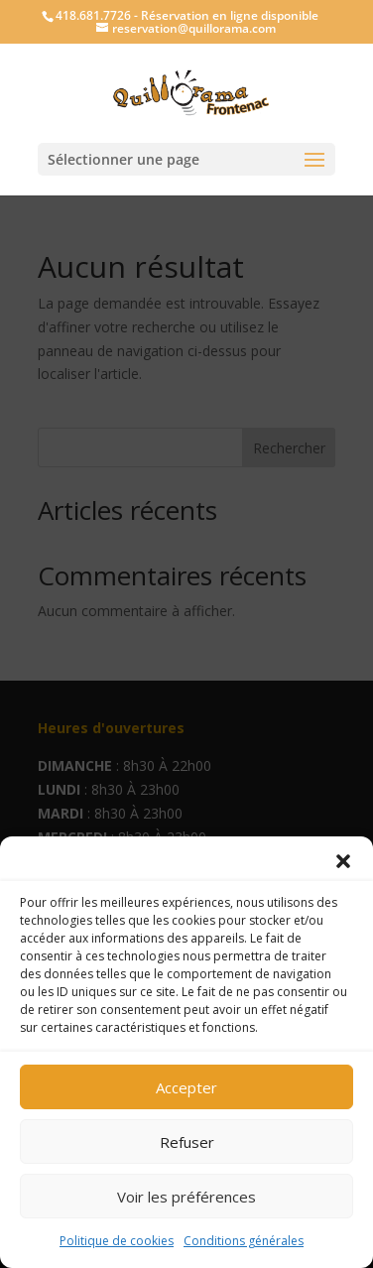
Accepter (186, 1087)
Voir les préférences (186, 1196)
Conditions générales (244, 1240)
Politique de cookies (117, 1240)
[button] (343, 861)
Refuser (187, 1142)
